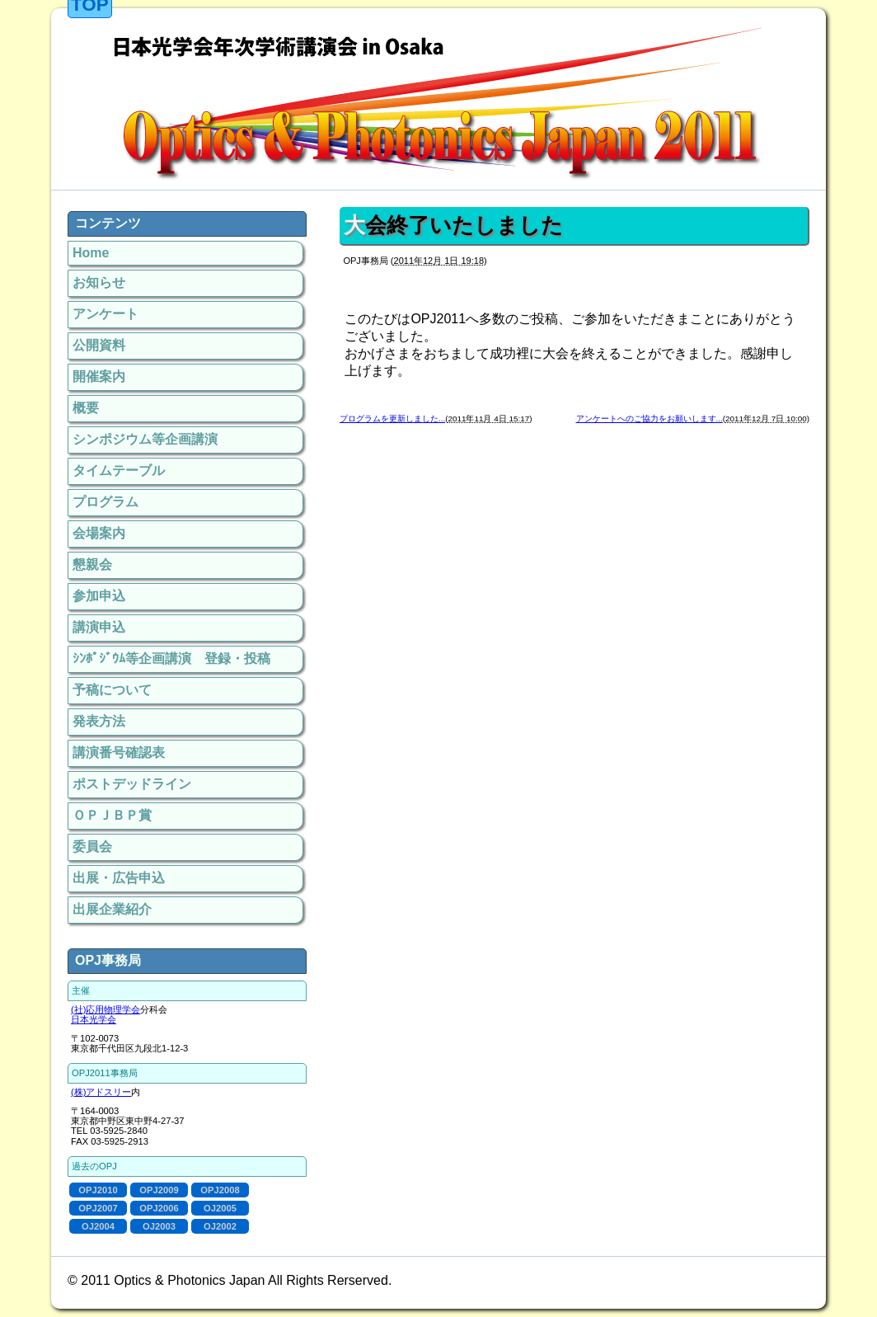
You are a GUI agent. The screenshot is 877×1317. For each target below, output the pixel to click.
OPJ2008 (219, 1190)
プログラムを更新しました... (392, 418)
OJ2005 (220, 1208)
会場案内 (99, 533)
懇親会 (92, 564)
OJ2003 (159, 1226)
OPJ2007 (97, 1208)
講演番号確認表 (119, 753)
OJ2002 (220, 1226)
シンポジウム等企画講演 (145, 439)
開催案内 (99, 376)
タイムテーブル (119, 470)
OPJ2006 (158, 1208)
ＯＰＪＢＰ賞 (112, 815)
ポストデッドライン (132, 784)
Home (91, 253)
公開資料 (99, 345)
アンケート (105, 314)
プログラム (105, 502)
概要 (86, 408)
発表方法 (99, 721)
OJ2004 (98, 1226)
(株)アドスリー (101, 1092)
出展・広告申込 (119, 878)
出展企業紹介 (112, 909)
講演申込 (99, 627)
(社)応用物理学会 (105, 1009)
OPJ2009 (158, 1190)
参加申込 (99, 596)
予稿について (112, 690)
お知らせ (99, 282)
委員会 (92, 847)
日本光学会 (93, 1019)
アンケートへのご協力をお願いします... (649, 418)
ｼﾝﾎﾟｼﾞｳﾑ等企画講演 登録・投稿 (171, 658)
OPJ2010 (97, 1190)
